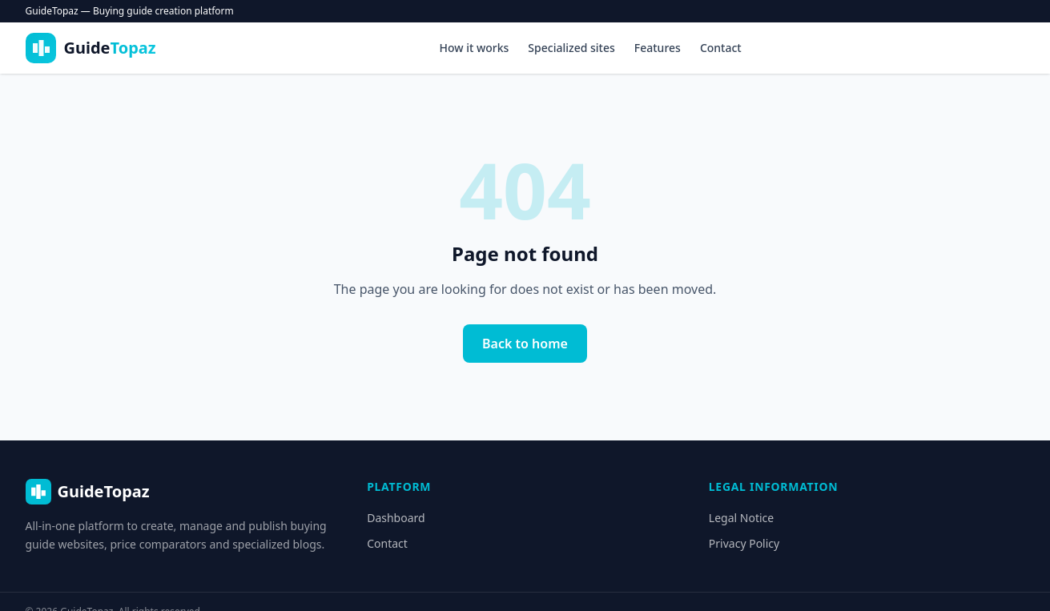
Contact (721, 47)
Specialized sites (571, 47)
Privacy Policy (744, 543)
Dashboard (395, 517)
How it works (474, 47)
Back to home (525, 343)
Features (657, 47)
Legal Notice (741, 517)
